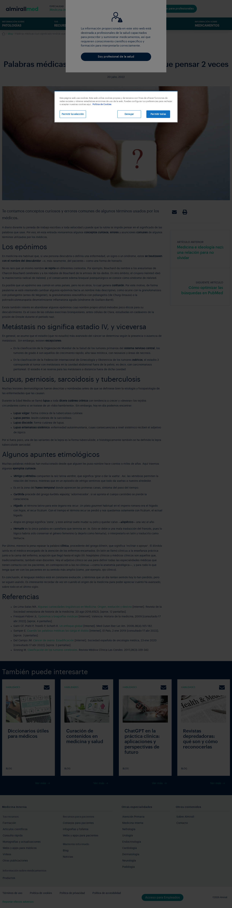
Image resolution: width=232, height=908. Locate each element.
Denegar (129, 114)
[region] (116, 107)
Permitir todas (158, 114)
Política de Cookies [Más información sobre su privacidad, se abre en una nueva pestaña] (101, 104)
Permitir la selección (73, 114)
